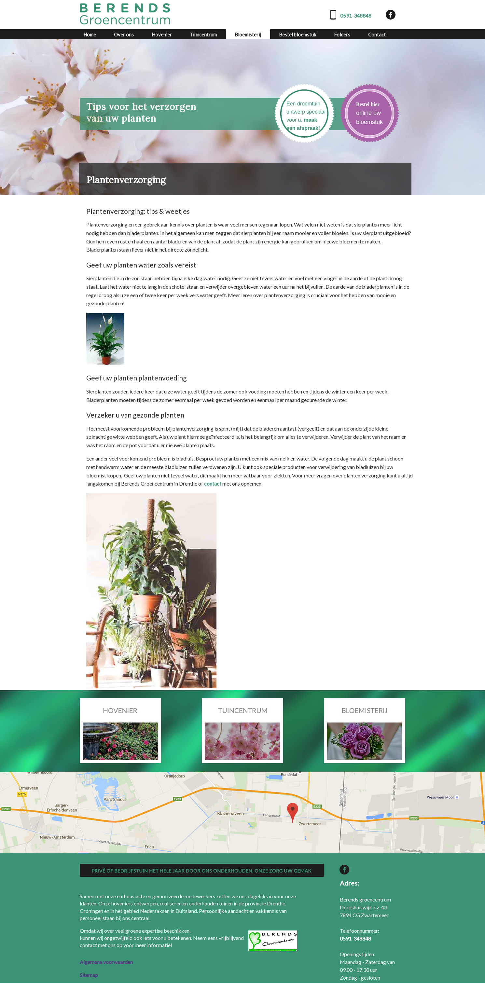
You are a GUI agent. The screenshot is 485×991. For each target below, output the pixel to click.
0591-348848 (355, 15)
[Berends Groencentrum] (125, 13)
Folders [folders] (342, 34)
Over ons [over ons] (124, 34)
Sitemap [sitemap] (89, 975)
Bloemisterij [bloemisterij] (248, 34)
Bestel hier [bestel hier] (368, 104)
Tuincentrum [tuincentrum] (203, 34)
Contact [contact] (377, 34)
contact (212, 483)
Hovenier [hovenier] (162, 34)
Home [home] (89, 34)
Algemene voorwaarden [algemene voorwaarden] (106, 962)
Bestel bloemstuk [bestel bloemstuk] (297, 34)
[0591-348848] (355, 938)
